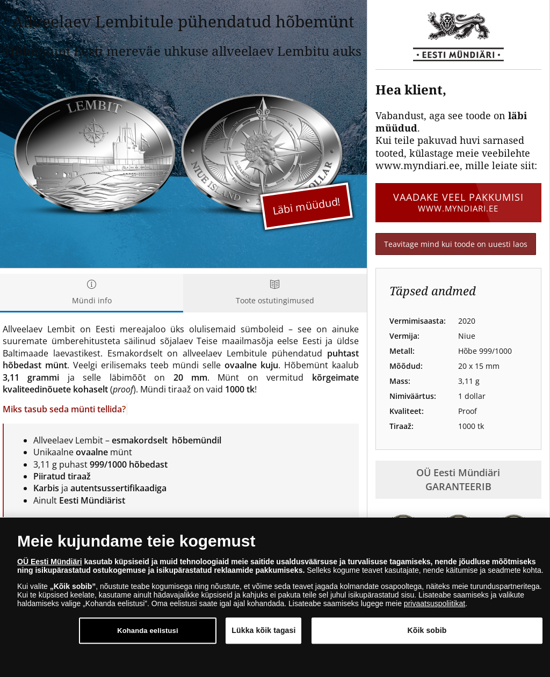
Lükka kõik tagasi (263, 630)
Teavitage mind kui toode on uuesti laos (455, 244)
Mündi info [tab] (92, 292)
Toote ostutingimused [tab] (275, 292)
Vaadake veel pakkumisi (458, 202)
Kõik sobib (426, 630)
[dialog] (275, 597)
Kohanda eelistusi (147, 631)
